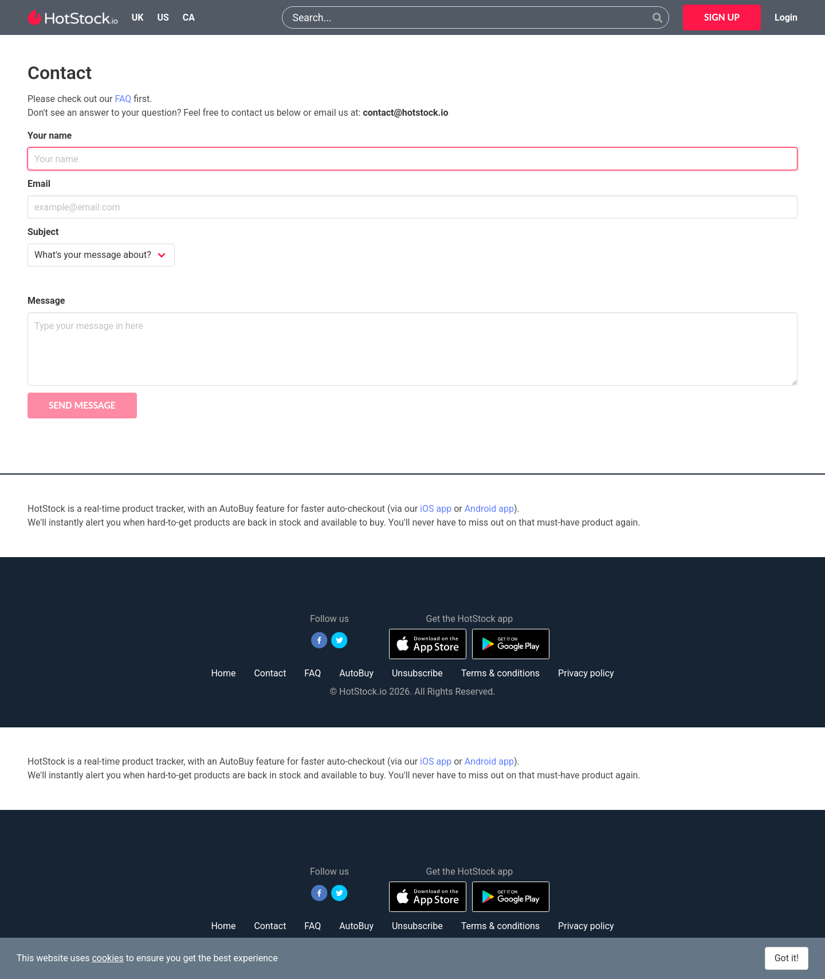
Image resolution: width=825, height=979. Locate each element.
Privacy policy (586, 673)
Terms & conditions (500, 673)
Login (786, 17)
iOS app (435, 508)
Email (39, 183)
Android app (489, 508)
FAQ (123, 98)
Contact (270, 673)
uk (138, 17)
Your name (50, 135)
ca (189, 17)
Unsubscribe (417, 673)
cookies (107, 958)
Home (223, 673)
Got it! (787, 958)
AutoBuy (356, 673)
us (162, 17)
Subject (43, 231)
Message (46, 300)
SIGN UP (722, 17)
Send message (82, 405)
